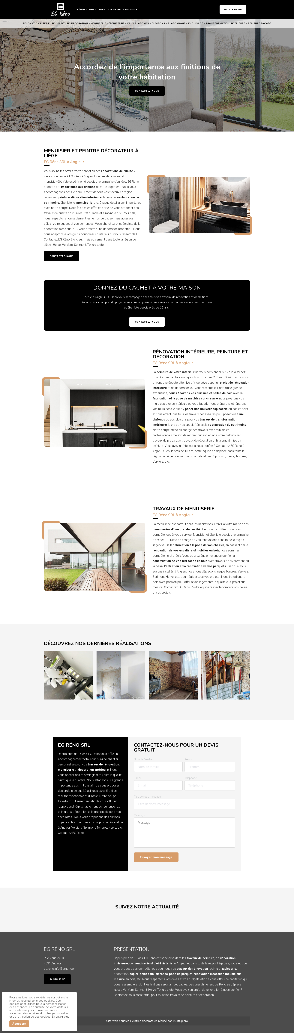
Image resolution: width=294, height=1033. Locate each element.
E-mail (137, 778)
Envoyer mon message (156, 857)
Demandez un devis (170, 472)
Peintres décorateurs (144, 1021)
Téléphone (190, 778)
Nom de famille (143, 759)
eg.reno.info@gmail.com (60, 968)
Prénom (189, 759)
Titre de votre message (147, 796)
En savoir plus (60, 1016)
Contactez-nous (147, 91)
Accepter (19, 1023)
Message (139, 815)
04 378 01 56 (233, 9)
